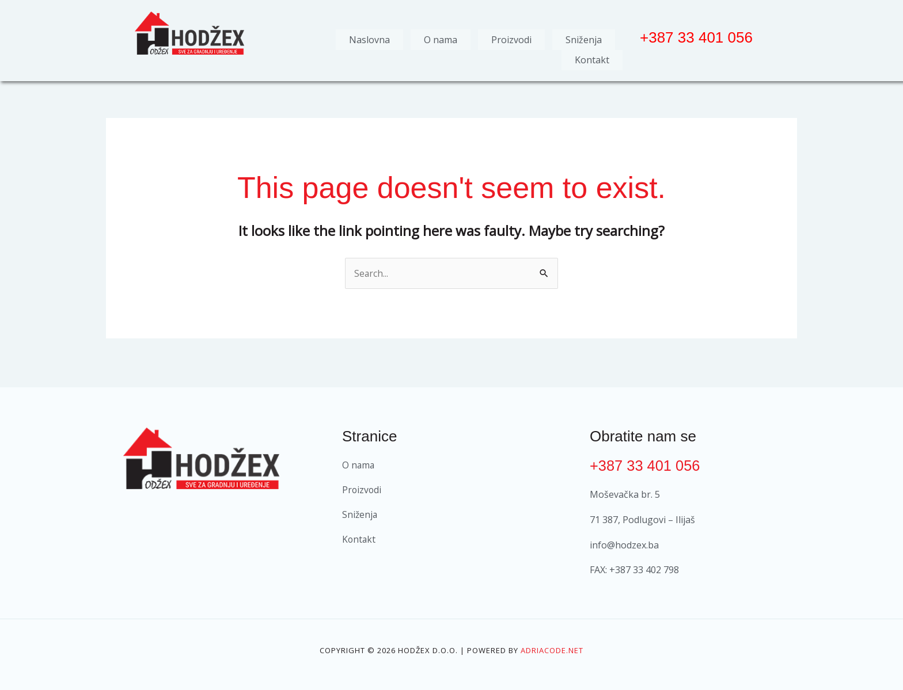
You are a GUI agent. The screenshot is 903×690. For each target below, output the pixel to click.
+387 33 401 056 (646, 461)
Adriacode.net (552, 647)
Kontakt (592, 57)
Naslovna (369, 38)
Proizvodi (511, 38)
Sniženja (584, 38)
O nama (440, 38)
